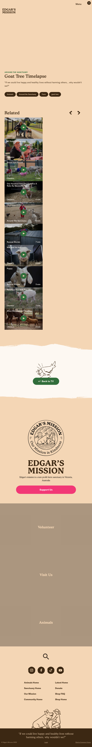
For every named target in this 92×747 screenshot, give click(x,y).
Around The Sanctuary (16, 72)
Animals (10, 94)
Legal (46, 742)
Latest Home (61, 682)
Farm (44, 94)
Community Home (33, 699)
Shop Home (61, 699)
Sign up (66, 413)
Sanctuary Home (32, 688)
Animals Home (31, 682)
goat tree (55, 94)
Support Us (46, 489)
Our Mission (30, 693)
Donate (58, 688)
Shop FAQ (60, 693)
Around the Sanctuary (27, 94)
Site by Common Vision (83, 742)
